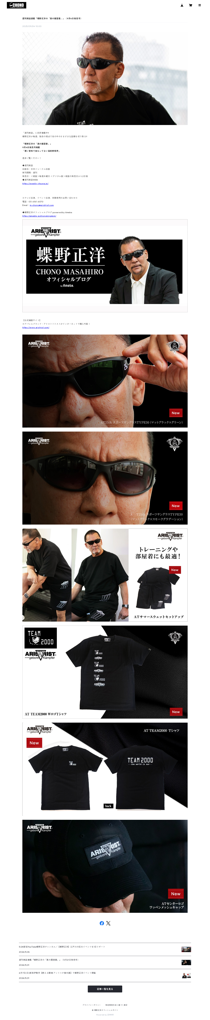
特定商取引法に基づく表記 (116, 1005)
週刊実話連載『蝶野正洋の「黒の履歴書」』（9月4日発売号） (52, 18)
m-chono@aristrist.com (42, 205)
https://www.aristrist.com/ (35, 327)
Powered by (105, 1015)
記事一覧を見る (105, 989)
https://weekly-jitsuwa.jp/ (35, 183)
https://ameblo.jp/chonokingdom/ (39, 216)
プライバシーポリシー (91, 1005)
